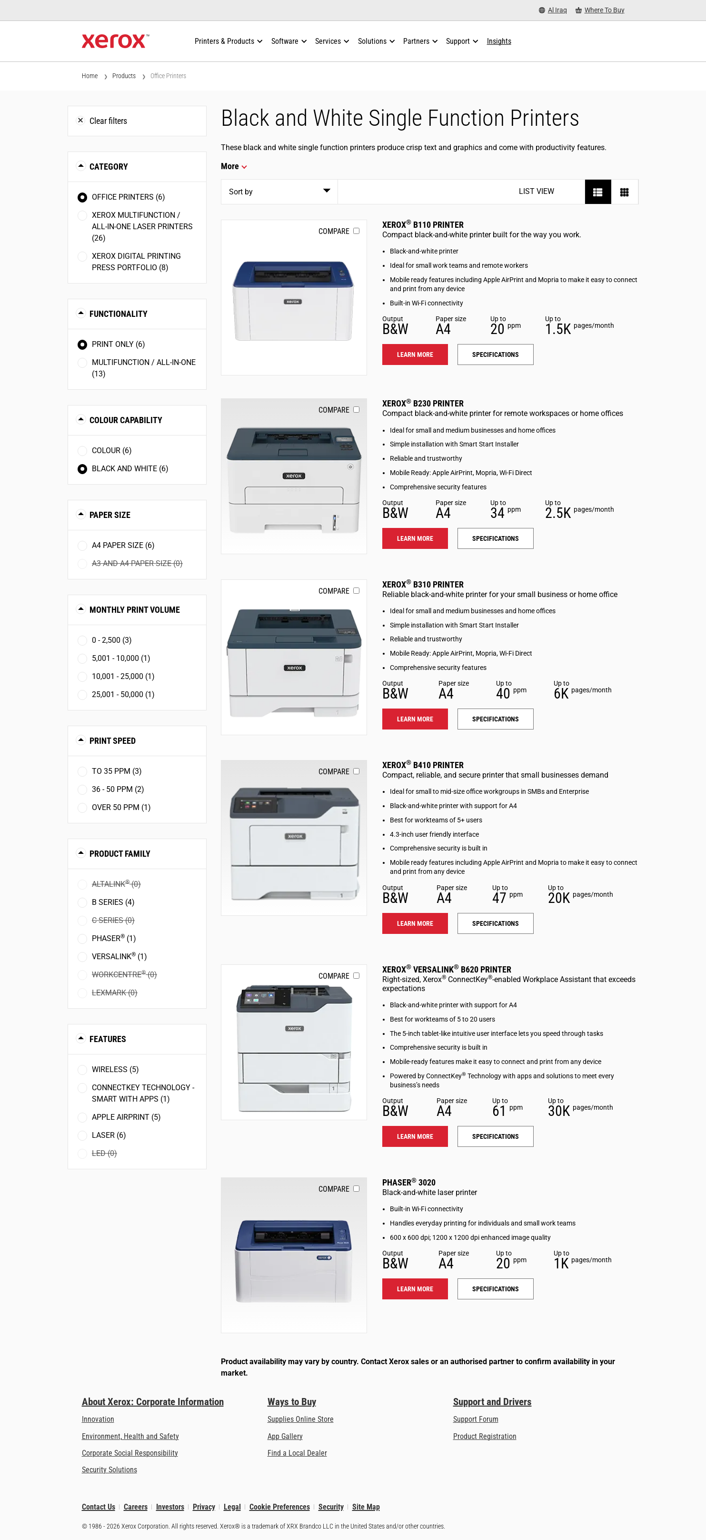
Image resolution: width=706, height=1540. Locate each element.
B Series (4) (113, 902)
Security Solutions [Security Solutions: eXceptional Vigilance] (109, 1469)
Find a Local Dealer (297, 1453)
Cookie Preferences (279, 1507)
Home (90, 76)
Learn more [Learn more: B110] (415, 354)
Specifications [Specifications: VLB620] (495, 1136)
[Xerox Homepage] (116, 41)
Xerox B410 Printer (423, 765)
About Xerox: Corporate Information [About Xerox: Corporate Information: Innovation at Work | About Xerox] (153, 1402)
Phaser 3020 (409, 1182)
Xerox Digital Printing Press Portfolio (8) (136, 262)
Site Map (366, 1507)
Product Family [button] (119, 854)
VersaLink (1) (119, 956)
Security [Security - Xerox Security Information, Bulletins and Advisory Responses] (331, 1507)
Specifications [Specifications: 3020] (495, 1289)
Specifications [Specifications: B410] (495, 923)
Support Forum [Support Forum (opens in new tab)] (475, 1419)
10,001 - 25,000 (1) (123, 676)
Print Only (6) (118, 344)
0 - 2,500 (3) (112, 640)
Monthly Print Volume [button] (134, 610)
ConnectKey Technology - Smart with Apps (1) (143, 1093)
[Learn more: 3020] (294, 1255)
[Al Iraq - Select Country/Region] (553, 10)
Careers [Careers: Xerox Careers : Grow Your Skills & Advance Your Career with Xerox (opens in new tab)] (136, 1507)
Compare (333, 231)
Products (124, 76)
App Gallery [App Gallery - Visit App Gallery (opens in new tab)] (285, 1436)
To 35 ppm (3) (117, 771)
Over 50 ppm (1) (121, 807)
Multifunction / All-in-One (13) (144, 368)
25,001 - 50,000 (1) (123, 694)
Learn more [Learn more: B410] (415, 923)
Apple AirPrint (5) (126, 1117)
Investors (170, 1507)
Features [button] (107, 1039)
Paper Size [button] (109, 515)
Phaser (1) (114, 938)
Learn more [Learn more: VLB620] (415, 1136)
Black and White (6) (130, 468)
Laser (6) (109, 1135)
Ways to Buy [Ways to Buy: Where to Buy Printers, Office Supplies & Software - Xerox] (292, 1402)
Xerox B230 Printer (423, 403)
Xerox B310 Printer (423, 584)
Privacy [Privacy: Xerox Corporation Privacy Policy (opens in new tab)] (204, 1507)
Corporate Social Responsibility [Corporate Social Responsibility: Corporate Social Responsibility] (130, 1453)
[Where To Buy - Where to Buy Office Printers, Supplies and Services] (600, 10)
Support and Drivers (492, 1402)
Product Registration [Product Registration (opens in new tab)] (485, 1436)
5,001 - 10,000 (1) (121, 658)
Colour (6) (112, 450)
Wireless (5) (115, 1069)
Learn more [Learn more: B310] (415, 719)
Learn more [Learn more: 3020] (415, 1289)
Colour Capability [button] (125, 420)
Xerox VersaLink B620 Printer (446, 969)
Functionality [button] (118, 314)
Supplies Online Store (301, 1419)
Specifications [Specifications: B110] (495, 354)
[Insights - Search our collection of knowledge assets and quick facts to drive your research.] (499, 41)
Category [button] (108, 167)
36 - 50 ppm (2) (118, 789)
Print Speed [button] (112, 741)
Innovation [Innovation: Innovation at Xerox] (98, 1419)
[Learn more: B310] (294, 657)
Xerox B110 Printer (423, 225)
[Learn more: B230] (294, 476)
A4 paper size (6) (123, 545)
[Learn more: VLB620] (294, 1042)
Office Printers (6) (128, 197)
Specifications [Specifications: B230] (495, 538)
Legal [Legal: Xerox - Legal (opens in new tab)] (232, 1507)
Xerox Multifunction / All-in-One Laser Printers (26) (142, 227)
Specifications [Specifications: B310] (495, 719)
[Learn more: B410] (294, 838)
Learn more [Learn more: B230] (415, 538)
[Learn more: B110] (294, 297)
